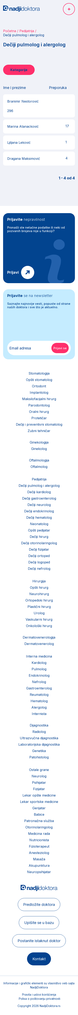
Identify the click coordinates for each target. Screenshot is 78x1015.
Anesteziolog (39, 853)
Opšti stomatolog (39, 380)
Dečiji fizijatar (39, 549)
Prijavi (13, 272)
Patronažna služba (39, 821)
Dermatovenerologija (39, 637)
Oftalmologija (39, 460)
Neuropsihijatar (39, 872)
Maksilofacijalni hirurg (39, 399)
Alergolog (39, 707)
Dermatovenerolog (39, 644)
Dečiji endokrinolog (39, 511)
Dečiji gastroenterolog (39, 498)
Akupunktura (39, 865)
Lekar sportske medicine (39, 802)
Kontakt (39, 959)
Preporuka (58, 87)
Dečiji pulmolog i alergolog (39, 486)
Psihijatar (39, 782)
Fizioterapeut (39, 846)
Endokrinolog (39, 675)
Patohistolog (39, 757)
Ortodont (39, 386)
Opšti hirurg (39, 587)
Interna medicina (39, 656)
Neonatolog (39, 524)
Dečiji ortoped (39, 556)
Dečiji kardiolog (39, 492)
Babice (39, 814)
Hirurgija (39, 581)
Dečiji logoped (39, 562)
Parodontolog (39, 405)
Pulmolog (39, 669)
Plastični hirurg (39, 607)
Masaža (39, 859)
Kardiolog (39, 663)
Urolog (39, 613)
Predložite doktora (39, 904)
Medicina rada (39, 834)
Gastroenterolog (39, 688)
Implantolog (39, 392)
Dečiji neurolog (39, 505)
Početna (9, 31)
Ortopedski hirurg (39, 600)
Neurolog (39, 776)
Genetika (39, 751)
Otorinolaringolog (39, 827)
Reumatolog (39, 695)
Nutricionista (39, 840)
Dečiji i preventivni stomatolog (39, 424)
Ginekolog (39, 449)
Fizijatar (39, 789)
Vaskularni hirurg (39, 619)
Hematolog (39, 701)
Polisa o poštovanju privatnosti (39, 998)
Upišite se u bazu (39, 922)
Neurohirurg (39, 594)
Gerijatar (39, 808)
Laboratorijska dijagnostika (39, 744)
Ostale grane (39, 770)
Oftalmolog (39, 467)
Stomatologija (39, 373)
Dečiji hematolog (39, 517)
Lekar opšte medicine (39, 795)
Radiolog (39, 732)
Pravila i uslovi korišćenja (39, 994)
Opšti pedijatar (39, 530)
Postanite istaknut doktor (39, 941)
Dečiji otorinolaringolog (39, 543)
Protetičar (39, 418)
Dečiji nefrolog (39, 568)
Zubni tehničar (39, 431)
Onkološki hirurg (39, 626)
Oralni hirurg (39, 412)
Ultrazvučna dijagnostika (39, 738)
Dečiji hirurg (39, 537)
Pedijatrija (26, 31)
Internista (39, 714)
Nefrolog (39, 682)
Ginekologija (39, 442)
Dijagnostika (39, 725)
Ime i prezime (14, 87)
